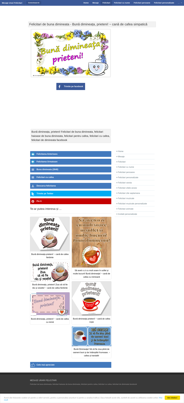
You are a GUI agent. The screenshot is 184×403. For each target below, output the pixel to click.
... (179, 3)
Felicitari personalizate (127, 177)
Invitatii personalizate (127, 214)
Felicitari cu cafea (45, 177)
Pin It (39, 201)
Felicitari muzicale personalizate (132, 204)
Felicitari (121, 162)
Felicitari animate (125, 209)
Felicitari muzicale (125, 198)
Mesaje (121, 156)
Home (120, 151)
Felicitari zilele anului (127, 188)
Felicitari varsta (124, 183)
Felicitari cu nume (125, 167)
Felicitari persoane (126, 172)
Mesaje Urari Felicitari (12, 3)
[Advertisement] (92, 12)
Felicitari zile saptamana (128, 193)
